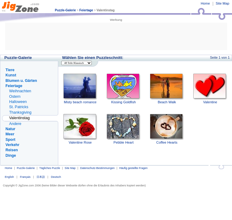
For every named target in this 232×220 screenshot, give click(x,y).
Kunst (10, 75)
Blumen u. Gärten (21, 81)
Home (205, 3)
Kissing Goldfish (124, 89)
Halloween (18, 102)
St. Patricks (18, 107)
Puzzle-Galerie (65, 10)
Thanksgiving (20, 112)
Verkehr (12, 145)
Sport (10, 140)
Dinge (10, 155)
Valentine (210, 89)
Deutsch (56, 176)
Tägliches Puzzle (49, 168)
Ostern (14, 96)
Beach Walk (167, 89)
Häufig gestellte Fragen (133, 168)
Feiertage (86, 10)
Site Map (222, 3)
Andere (15, 124)
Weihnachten (20, 91)
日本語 (41, 176)
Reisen (11, 150)
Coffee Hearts (167, 129)
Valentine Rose (80, 129)
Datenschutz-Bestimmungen (97, 168)
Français (25, 176)
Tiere (9, 70)
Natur (10, 129)
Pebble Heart (124, 129)
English (9, 176)
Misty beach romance (80, 89)
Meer (9, 134)
